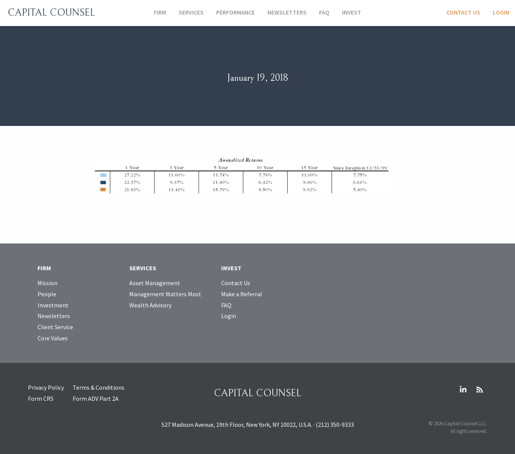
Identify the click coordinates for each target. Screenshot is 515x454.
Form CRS (41, 398)
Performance (235, 12)
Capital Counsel (51, 12)
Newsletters (286, 12)
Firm (160, 12)
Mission (47, 283)
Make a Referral (241, 294)
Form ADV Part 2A (96, 398)
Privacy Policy (46, 387)
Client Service (55, 327)
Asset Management (154, 283)
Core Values (52, 338)
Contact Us (463, 12)
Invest (351, 12)
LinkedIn (463, 389)
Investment (52, 305)
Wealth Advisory (150, 305)
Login (501, 12)
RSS (479, 389)
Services (191, 12)
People (46, 294)
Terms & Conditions (98, 387)
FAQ (324, 12)
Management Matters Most (165, 294)
